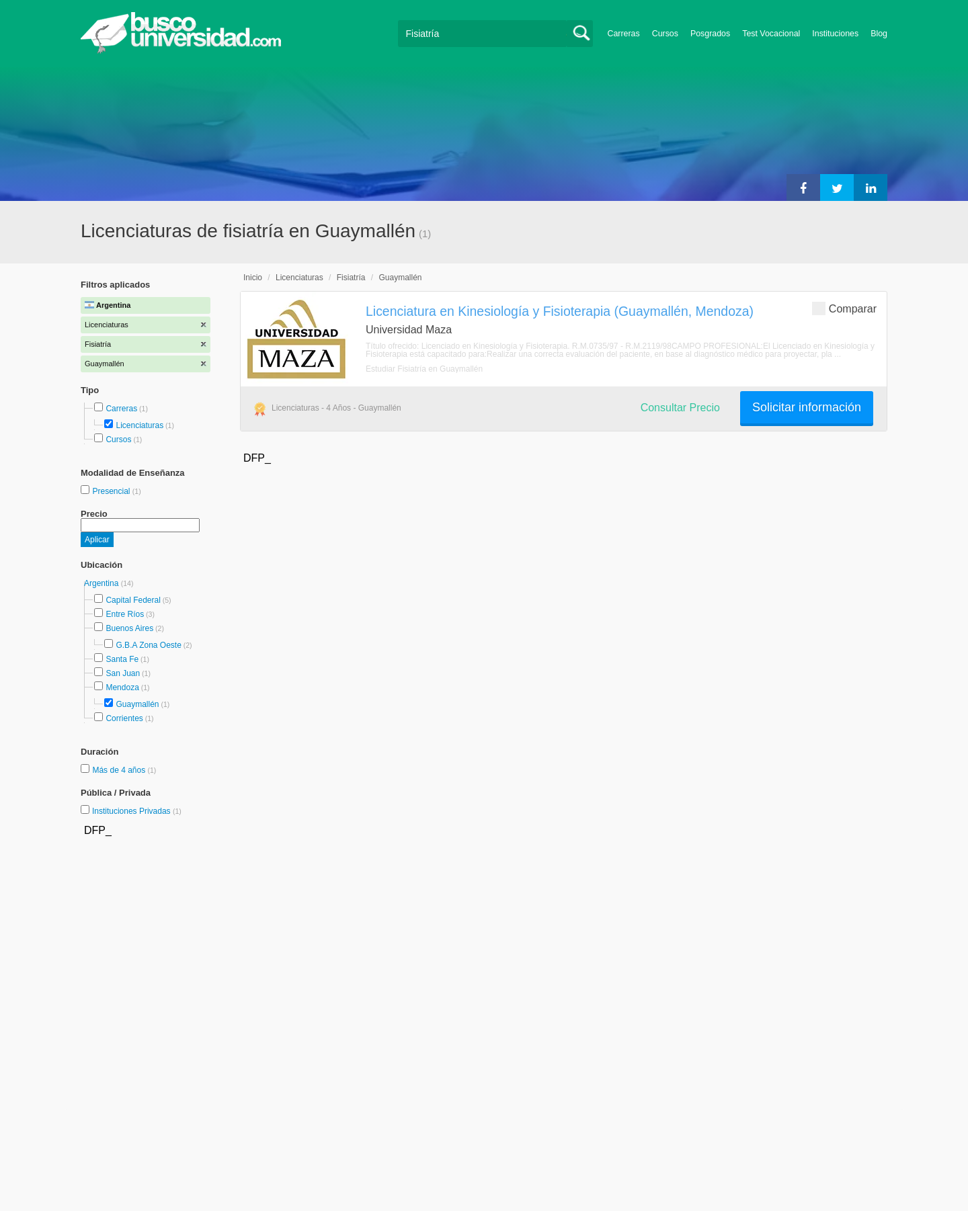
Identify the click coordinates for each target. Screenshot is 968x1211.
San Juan (123, 673)
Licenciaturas (139, 425)
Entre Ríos (125, 614)
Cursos (665, 34)
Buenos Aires (129, 628)
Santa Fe (122, 659)
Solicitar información (806, 407)
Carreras (624, 34)
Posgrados (710, 34)
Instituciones (835, 34)
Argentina (102, 583)
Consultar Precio (680, 407)
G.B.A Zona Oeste (148, 645)
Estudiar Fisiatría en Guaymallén (424, 369)
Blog (879, 34)
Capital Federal (133, 600)
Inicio (252, 277)
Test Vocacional (771, 34)
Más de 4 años (119, 770)
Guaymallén (137, 704)
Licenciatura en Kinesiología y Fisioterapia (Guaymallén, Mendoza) (560, 311)
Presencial (112, 491)
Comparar (844, 308)
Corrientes (124, 718)
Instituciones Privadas (137, 811)
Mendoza (122, 687)
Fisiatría (351, 277)
